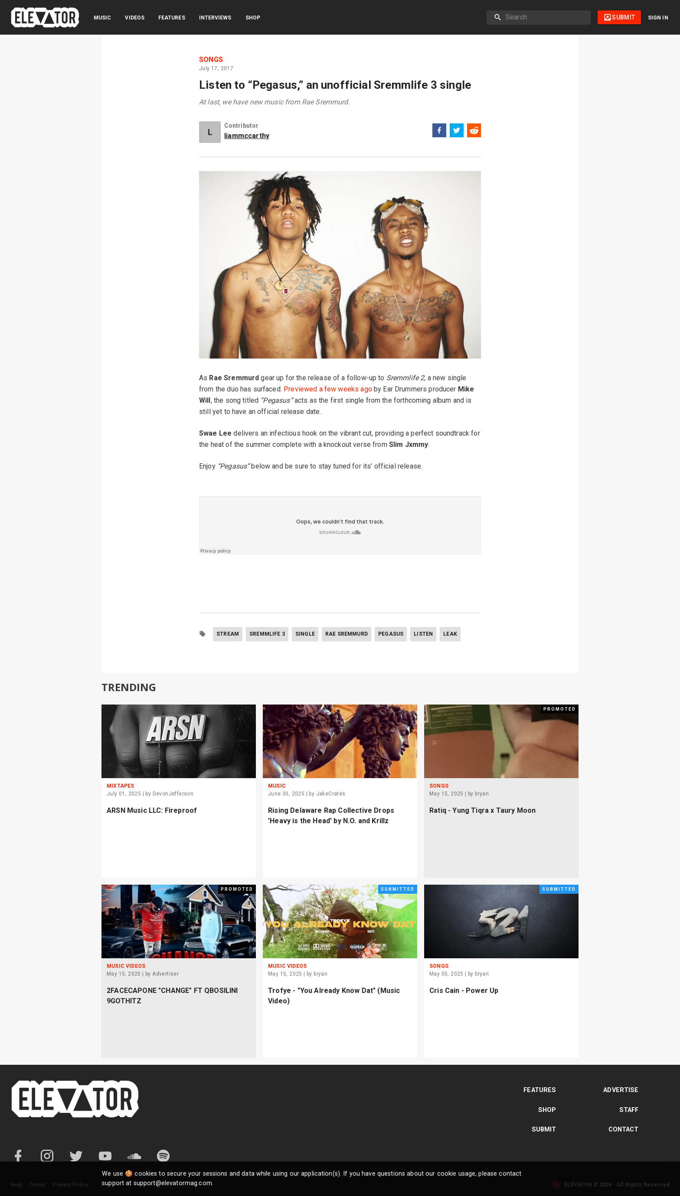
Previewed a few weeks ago (328, 389)
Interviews (215, 18)
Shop (252, 18)
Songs (211, 59)
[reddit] (474, 131)
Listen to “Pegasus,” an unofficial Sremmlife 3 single (335, 84)
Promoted (559, 709)
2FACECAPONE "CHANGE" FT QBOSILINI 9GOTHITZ (172, 995)
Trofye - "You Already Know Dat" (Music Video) (334, 995)
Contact (623, 1129)
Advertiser (165, 974)
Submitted (398, 889)
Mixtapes (120, 786)
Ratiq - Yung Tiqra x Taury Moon (482, 810)
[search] (545, 17)
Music (102, 18)
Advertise (620, 1090)
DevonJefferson (173, 794)
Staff (629, 1110)
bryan (482, 794)
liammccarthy (246, 136)
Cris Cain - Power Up (463, 990)
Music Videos (126, 966)
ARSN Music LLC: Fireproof (152, 810)
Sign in (658, 18)
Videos (134, 18)
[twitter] (457, 131)
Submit (544, 1129)
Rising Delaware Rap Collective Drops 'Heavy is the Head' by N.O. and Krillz (331, 815)
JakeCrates (331, 794)
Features (171, 18)
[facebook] (439, 131)
